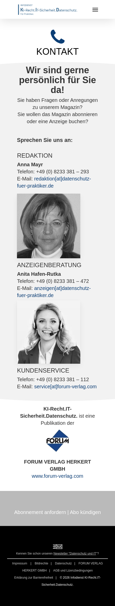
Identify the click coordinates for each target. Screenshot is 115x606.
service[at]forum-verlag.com (65, 386)
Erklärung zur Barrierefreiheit (33, 577)
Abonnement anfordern (40, 512)
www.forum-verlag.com (57, 476)
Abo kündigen (85, 512)
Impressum (20, 563)
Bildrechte (41, 563)
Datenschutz (63, 563)
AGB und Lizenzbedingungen (73, 570)
